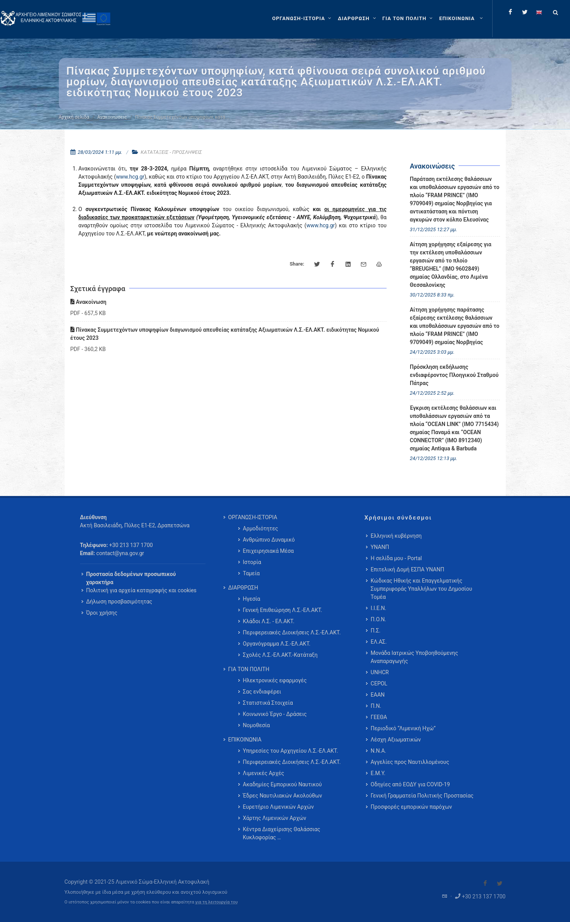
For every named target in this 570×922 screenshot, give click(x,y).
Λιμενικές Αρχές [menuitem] (263, 773)
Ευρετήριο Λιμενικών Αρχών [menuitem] (278, 807)
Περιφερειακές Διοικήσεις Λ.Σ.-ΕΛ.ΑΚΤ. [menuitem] (292, 632)
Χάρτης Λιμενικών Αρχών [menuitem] (274, 818)
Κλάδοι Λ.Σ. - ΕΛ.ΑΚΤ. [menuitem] (268, 621)
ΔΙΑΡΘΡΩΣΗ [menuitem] (243, 588)
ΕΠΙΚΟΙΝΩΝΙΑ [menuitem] (245, 739)
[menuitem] (461, 18)
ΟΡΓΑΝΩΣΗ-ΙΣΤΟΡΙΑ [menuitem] (252, 517)
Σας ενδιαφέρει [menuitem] (262, 692)
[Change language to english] (539, 12)
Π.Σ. (375, 630)
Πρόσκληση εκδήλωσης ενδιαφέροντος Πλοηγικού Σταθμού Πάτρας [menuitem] (454, 375)
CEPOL (379, 683)
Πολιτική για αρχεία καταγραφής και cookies (141, 590)
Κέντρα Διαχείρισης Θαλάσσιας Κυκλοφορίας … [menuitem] (281, 833)
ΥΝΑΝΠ (380, 547)
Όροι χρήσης (102, 613)
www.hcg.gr (130, 177)
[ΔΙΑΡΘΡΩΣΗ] (358, 18)
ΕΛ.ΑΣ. (379, 642)
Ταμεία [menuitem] (251, 573)
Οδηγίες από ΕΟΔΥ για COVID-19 (410, 784)
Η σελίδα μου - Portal (396, 558)
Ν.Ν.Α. (378, 751)
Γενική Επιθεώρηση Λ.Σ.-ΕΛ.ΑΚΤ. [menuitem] (282, 610)
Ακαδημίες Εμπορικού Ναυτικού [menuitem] (282, 784)
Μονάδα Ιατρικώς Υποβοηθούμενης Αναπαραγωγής (414, 657)
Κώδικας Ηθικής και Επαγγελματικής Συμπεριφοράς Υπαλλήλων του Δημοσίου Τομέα (421, 589)
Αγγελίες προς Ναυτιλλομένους (410, 762)
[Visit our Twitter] (499, 883)
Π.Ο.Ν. (378, 619)
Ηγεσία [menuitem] (251, 599)
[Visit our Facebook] (485, 883)
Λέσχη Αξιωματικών (396, 739)
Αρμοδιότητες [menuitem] (260, 528)
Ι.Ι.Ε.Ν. (378, 608)
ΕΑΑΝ (378, 695)
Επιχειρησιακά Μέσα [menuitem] (268, 551)
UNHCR (380, 672)
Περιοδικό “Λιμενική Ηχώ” (403, 728)
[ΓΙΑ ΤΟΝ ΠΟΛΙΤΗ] (408, 18)
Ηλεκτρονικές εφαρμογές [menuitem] (275, 680)
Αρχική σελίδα (74, 117)
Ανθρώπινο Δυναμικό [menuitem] (269, 540)
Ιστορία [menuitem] (252, 562)
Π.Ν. (376, 706)
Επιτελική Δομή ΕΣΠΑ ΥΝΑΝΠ (407, 569)
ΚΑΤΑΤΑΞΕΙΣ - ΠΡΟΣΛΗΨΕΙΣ (171, 152)
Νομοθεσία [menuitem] (256, 725)
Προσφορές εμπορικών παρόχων (411, 807)
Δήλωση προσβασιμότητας (119, 601)
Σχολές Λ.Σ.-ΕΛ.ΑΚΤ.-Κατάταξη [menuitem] (280, 655)
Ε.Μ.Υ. (378, 773)
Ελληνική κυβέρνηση (396, 536)
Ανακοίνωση (88, 302)
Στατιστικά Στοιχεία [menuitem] (268, 703)
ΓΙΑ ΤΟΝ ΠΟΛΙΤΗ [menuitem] (248, 669)
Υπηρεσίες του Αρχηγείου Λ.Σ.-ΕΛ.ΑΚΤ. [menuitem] (290, 751)
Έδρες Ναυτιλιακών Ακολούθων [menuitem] (282, 795)
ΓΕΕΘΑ (379, 717)
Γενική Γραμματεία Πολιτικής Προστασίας (422, 795)
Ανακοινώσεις (112, 117)
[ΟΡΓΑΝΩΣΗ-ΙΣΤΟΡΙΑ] (302, 18)
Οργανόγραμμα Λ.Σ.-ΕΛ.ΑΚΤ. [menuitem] (277, 644)
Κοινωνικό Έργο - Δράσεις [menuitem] (275, 714)
